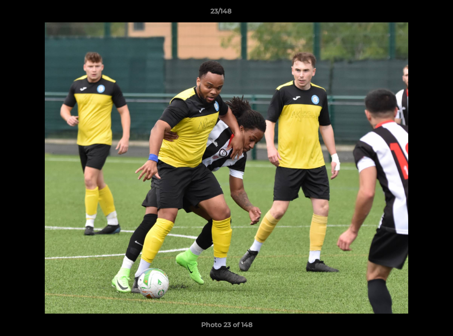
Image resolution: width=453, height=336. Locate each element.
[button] (413, 13)
